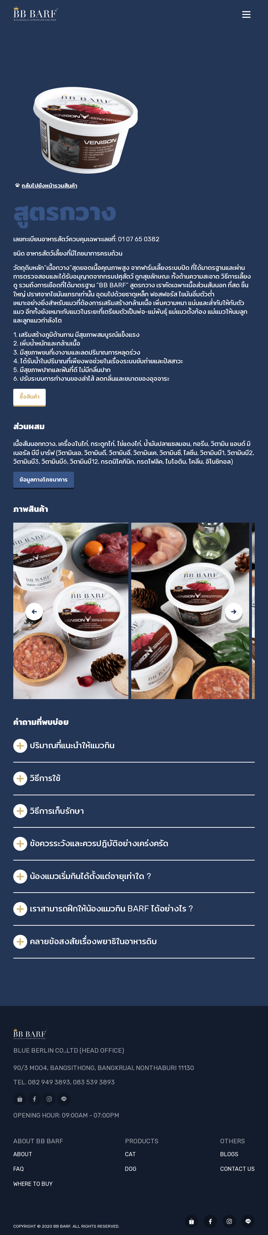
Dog (130, 1169)
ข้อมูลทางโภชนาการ (44, 479)
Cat (130, 1154)
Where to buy (33, 1184)
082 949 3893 (49, 1082)
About (22, 1154)
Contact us (237, 1169)
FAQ (18, 1169)
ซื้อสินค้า (29, 396)
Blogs (229, 1154)
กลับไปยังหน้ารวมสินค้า (45, 185)
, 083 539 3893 (92, 1082)
